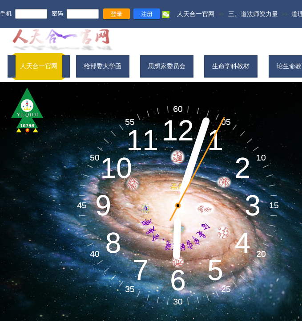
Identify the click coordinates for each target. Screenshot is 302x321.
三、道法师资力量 (253, 13)
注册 (147, 13)
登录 (116, 13)
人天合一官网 (195, 13)
